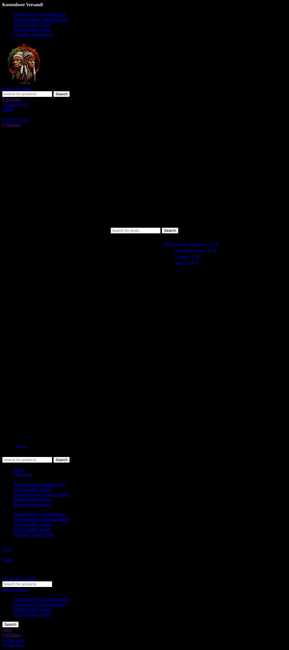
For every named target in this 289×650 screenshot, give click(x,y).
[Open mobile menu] (7, 109)
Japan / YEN (184, 263)
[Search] (27, 94)
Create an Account (19, 578)
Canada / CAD (186, 256)
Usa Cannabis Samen (33, 614)
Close (7, 549)
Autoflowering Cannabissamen (42, 599)
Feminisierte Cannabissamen (39, 604)
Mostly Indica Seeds (32, 609)
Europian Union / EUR (193, 250)
